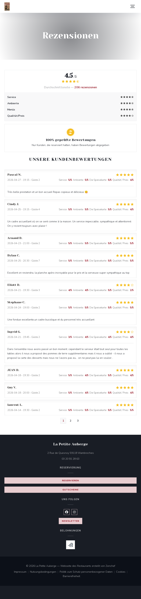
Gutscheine (70, 489)
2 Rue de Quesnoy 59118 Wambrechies (86, 453)
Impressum (22, 572)
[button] (133, 6)
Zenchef (110, 566)
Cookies (122, 572)
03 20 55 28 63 (70, 459)
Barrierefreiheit (71, 576)
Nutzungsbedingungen (45, 572)
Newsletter (70, 521)
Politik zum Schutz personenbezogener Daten (88, 572)
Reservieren (70, 480)
